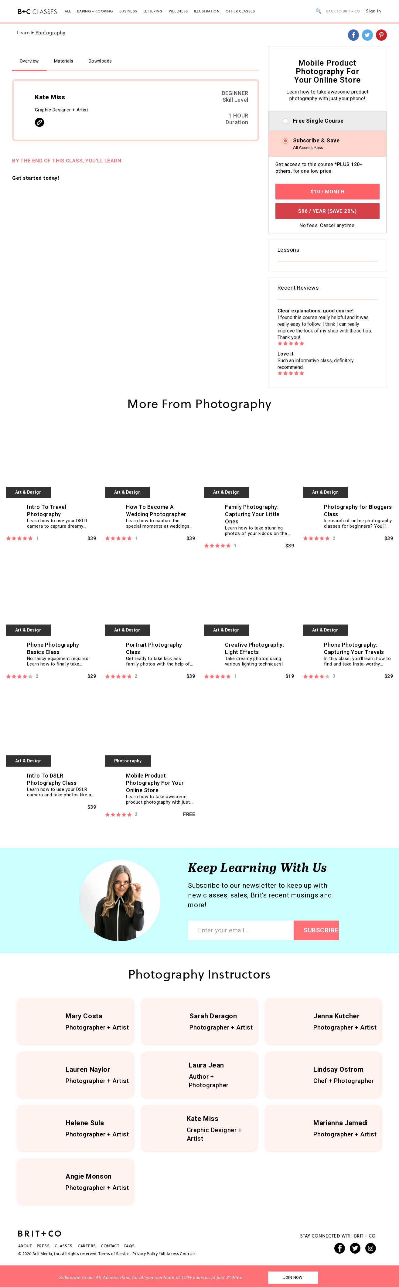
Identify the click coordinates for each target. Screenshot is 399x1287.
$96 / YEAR (327, 211)
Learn (23, 32)
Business (128, 11)
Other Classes (240, 11)
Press (43, 1245)
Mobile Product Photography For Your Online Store (155, 782)
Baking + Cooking (95, 11)
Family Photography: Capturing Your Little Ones (252, 514)
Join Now (293, 1277)
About (25, 1245)
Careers (87, 1245)
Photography (50, 32)
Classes (64, 1245)
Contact (110, 1245)
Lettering (153, 11)
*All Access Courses (177, 1253)
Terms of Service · (114, 1253)
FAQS (129, 1245)
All (68, 11)
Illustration (207, 11)
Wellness (178, 11)
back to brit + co (343, 11)
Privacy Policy (145, 1253)
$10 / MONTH (328, 192)
